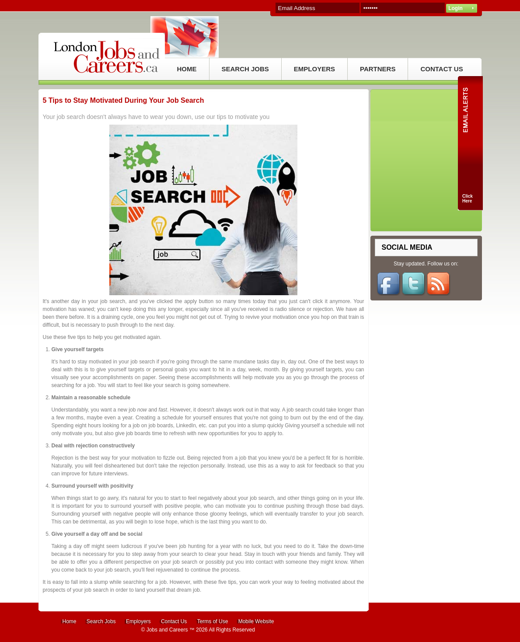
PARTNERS (377, 69)
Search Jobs (101, 621)
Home (70, 621)
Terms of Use (212, 621)
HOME (187, 69)
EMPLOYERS (314, 69)
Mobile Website (256, 621)
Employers (138, 621)
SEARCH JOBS (245, 69)
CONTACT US (441, 69)
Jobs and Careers (167, 630)
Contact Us (174, 621)
